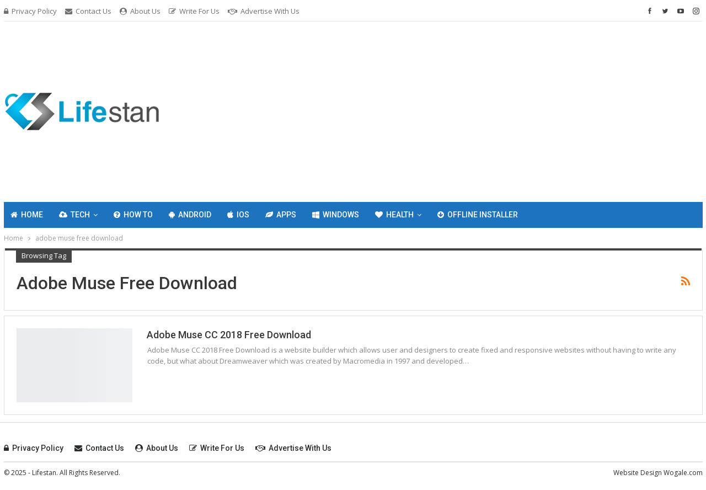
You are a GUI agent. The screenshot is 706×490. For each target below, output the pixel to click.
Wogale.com (683, 472)
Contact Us (88, 11)
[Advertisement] (472, 110)
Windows (335, 214)
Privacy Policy (30, 11)
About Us (140, 11)
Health (394, 214)
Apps (280, 214)
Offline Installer (477, 214)
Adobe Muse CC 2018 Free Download (229, 334)
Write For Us (194, 11)
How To (133, 214)
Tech (74, 214)
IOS (238, 214)
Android (190, 214)
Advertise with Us (263, 11)
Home (26, 214)
